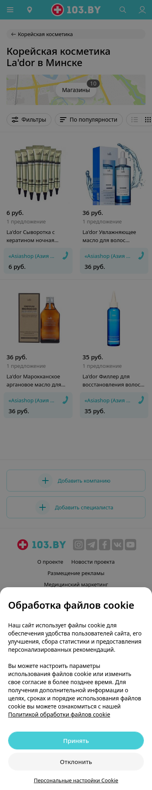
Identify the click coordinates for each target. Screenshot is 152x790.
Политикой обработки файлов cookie (59, 714)
